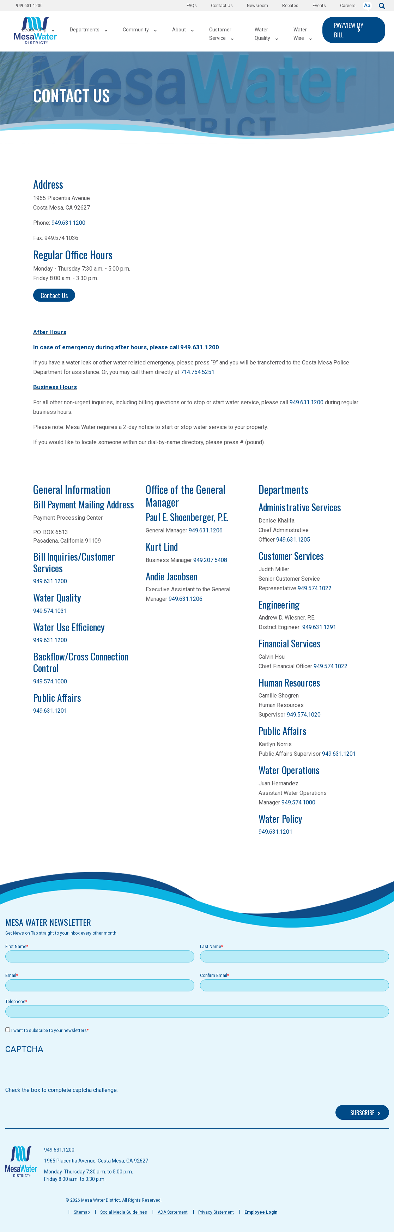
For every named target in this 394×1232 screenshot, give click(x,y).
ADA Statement (173, 1212)
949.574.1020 (304, 714)
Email (10, 975)
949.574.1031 (50, 611)
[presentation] (59, 1072)
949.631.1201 (50, 710)
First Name (15, 946)
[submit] (382, 5)
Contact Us (222, 5)
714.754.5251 (197, 372)
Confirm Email (213, 975)
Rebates (290, 5)
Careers (348, 5)
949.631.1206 (206, 530)
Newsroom (257, 5)
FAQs (192, 5)
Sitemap (82, 1212)
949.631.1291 (319, 627)
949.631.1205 (293, 539)
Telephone (15, 1001)
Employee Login (260, 1212)
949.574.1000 (50, 681)
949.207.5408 (210, 560)
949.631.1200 (29, 5)
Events (319, 5)
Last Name (210, 946)
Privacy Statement (216, 1212)
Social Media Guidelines (123, 1212)
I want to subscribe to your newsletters (49, 1030)
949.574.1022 (315, 588)
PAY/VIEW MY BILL (348, 30)
